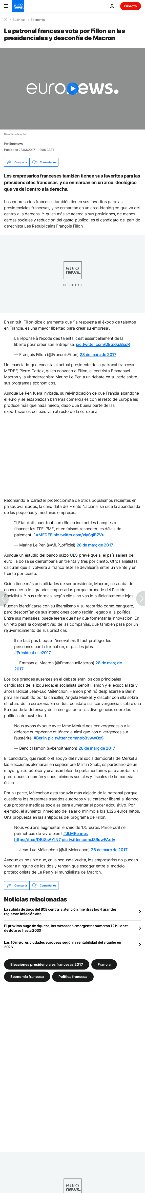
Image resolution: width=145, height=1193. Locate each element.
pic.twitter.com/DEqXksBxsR (103, 344)
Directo (130, 6)
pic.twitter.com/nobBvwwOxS (75, 737)
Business (19, 19)
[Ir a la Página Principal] (18, 6)
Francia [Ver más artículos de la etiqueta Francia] (104, 964)
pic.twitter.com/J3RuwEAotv (88, 839)
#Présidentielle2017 (32, 652)
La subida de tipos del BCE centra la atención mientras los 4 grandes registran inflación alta (60, 911)
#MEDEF (44, 534)
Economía (38, 19)
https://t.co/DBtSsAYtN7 (37, 839)
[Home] (5, 19)
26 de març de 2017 (109, 849)
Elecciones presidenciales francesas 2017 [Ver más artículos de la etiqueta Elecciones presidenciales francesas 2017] (46, 964)
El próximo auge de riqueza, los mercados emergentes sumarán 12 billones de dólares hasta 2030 (66, 928)
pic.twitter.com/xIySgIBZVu (79, 534)
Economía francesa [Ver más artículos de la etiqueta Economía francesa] (27, 976)
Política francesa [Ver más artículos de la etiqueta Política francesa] (72, 976)
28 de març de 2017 (98, 354)
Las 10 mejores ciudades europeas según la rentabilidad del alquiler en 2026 (62, 944)
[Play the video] (72, 89)
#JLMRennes (75, 833)
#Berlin (40, 737)
